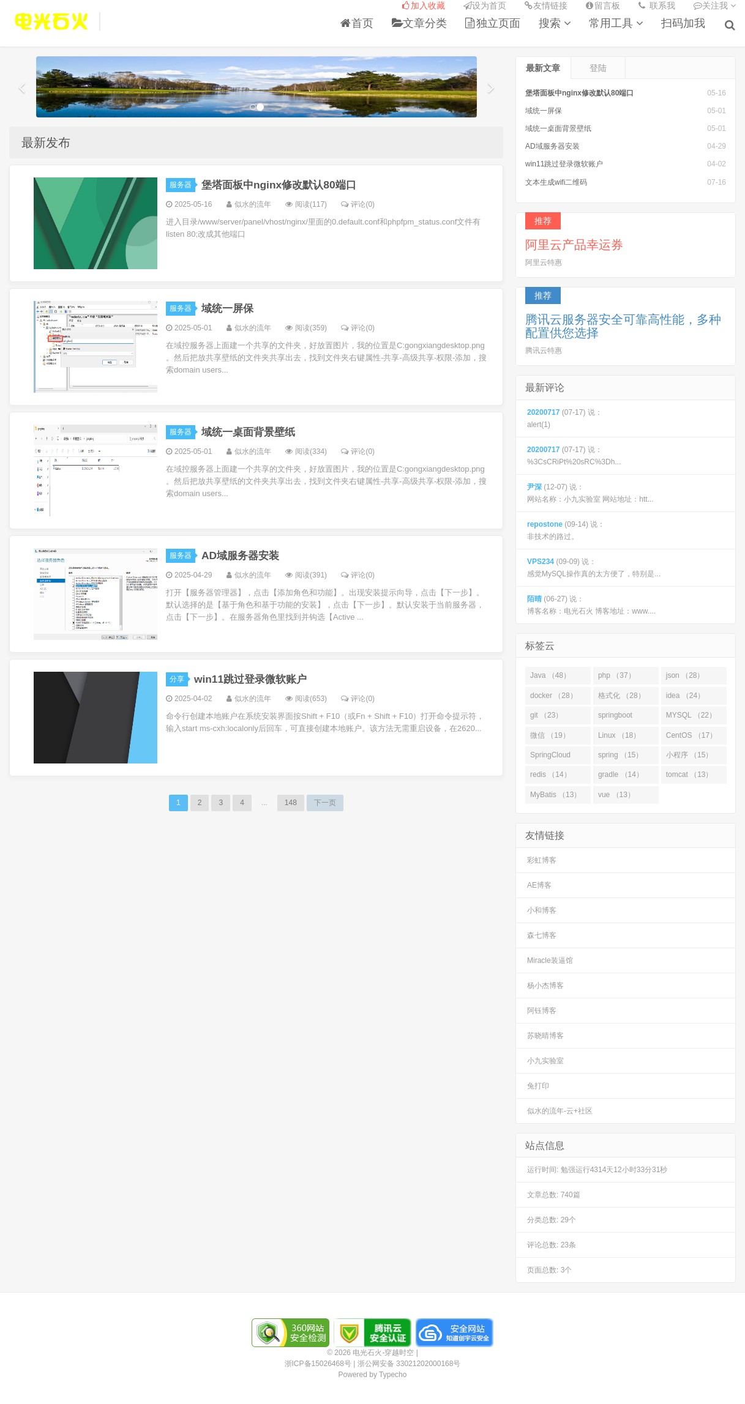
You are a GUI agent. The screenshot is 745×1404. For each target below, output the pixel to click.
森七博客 (541, 933)
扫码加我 (684, 24)
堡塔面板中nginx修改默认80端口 (282, 183)
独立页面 (494, 24)
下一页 (325, 801)
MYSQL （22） (691, 713)
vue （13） (616, 793)
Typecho (392, 1373)
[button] (21, 85)
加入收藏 (423, 6)
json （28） (685, 673)
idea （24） (685, 693)
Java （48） (550, 673)
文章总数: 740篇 (553, 1193)
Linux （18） (619, 733)
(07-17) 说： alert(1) (564, 416)
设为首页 (484, 6)
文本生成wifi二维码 (556, 180)
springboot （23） (615, 715)
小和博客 (541, 908)
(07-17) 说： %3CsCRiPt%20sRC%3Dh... (574, 454)
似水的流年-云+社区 (560, 1109)
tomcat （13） (689, 772)
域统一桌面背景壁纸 (251, 430)
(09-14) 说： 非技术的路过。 (566, 528)
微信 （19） (550, 733)
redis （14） (550, 772)
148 (291, 801)
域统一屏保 (228, 306)
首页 (358, 24)
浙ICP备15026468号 (318, 1362)
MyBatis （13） (555, 793)
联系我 (656, 6)
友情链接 (546, 6)
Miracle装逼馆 (550, 958)
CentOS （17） (691, 733)
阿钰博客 (541, 1009)
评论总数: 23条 (551, 1243)
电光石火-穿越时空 (51, 22)
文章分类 (420, 24)
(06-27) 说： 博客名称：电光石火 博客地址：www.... (591, 603)
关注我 (715, 6)
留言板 (603, 6)
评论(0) (358, 202)
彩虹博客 (541, 858)
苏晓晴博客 (545, 1034)
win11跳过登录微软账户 (253, 677)
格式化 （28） (621, 693)
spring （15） (620, 753)
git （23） (546, 713)
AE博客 (539, 883)
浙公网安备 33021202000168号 (409, 1362)
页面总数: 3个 (549, 1268)
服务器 (182, 183)
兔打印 (538, 1084)
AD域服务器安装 (242, 554)
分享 (179, 677)
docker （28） (553, 693)
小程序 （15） (689, 753)
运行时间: (597, 1168)
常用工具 (617, 24)
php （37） (616, 673)
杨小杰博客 (545, 983)
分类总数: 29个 (551, 1218)
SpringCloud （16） (550, 755)
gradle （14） (620, 772)
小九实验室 (545, 1059)
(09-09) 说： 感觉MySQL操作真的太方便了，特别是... (594, 565)
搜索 (556, 24)
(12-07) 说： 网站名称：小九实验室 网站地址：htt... (590, 491)
